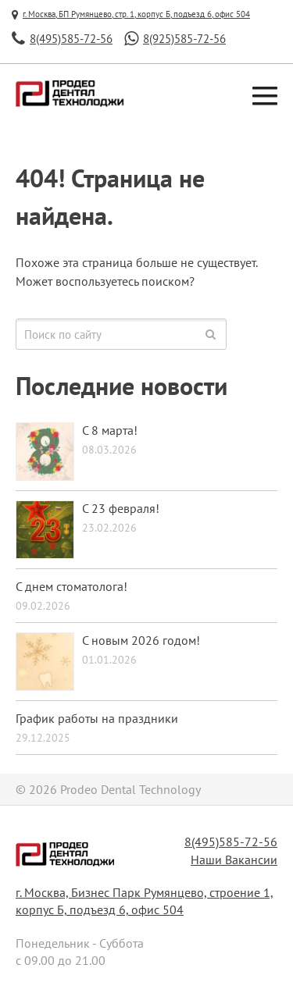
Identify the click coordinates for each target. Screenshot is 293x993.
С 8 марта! (110, 430)
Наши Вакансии (234, 859)
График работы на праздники (97, 718)
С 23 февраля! (120, 508)
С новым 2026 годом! (141, 640)
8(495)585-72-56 (230, 841)
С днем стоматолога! (71, 586)
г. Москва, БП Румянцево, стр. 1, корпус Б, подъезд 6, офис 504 (131, 14)
